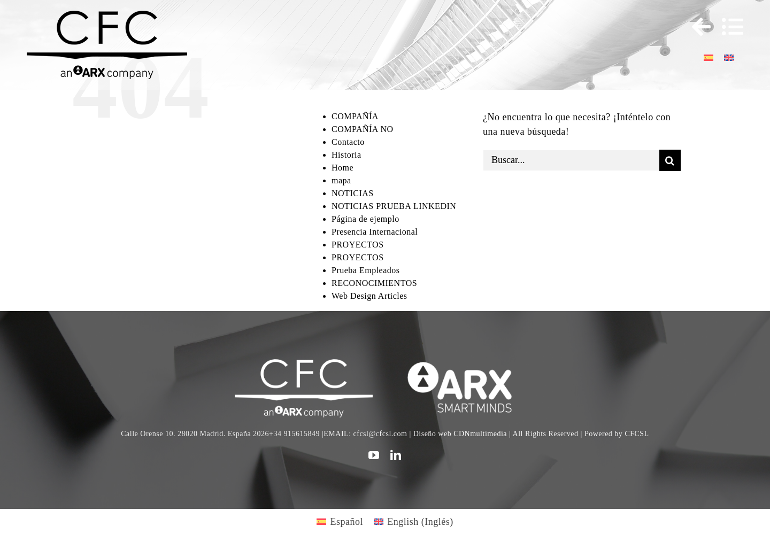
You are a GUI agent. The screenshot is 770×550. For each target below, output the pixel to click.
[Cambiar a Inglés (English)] (413, 521)
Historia (346, 154)
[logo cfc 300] (107, 15)
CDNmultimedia (480, 434)
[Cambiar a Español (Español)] (339, 521)
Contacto (348, 141)
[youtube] (374, 455)
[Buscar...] (571, 160)
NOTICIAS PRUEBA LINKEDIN (394, 206)
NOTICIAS (353, 193)
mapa (341, 180)
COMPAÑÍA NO (363, 129)
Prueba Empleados (366, 270)
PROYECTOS (358, 244)
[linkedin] (396, 455)
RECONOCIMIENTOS (374, 283)
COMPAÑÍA (355, 116)
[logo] (466, 364)
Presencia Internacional (375, 231)
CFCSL (637, 434)
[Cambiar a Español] (708, 57)
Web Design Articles (369, 295)
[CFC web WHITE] (303, 364)
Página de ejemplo (365, 218)
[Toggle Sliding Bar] (696, 27)
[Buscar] (670, 160)
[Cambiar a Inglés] (729, 57)
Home (342, 167)
